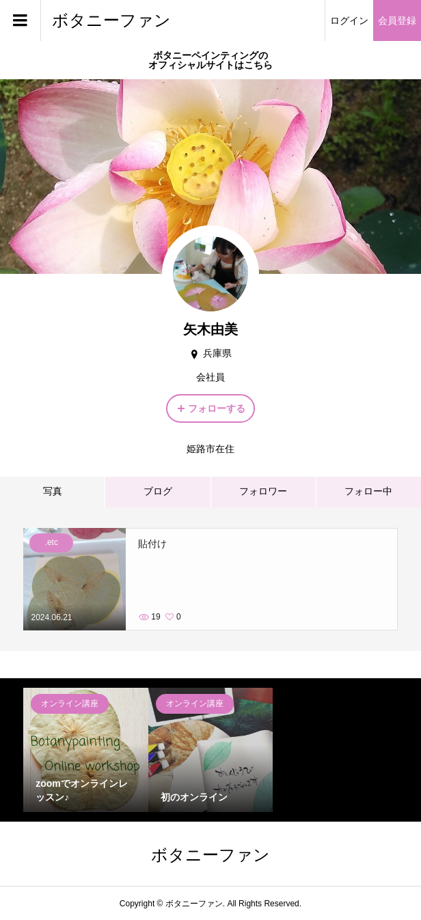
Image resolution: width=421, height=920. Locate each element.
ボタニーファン (111, 20)
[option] (85, 750)
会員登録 (397, 20)
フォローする (216, 408)
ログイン (349, 20)
